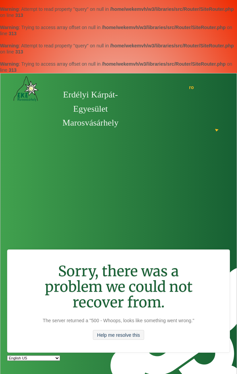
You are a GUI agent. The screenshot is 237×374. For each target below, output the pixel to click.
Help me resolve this (118, 334)
